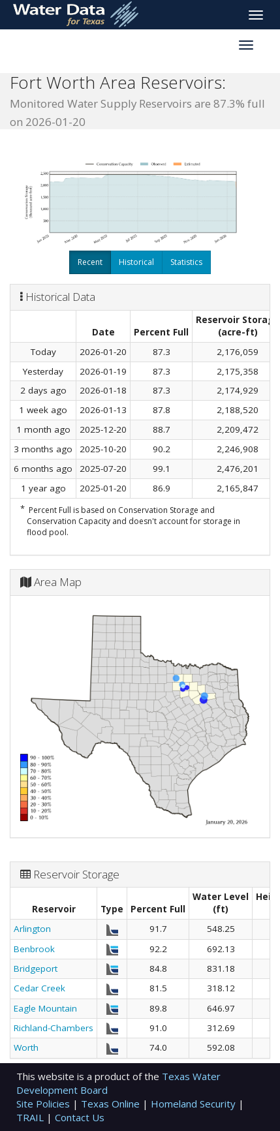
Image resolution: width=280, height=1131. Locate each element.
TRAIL (31, 1117)
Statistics (186, 262)
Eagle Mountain (45, 1008)
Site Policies (44, 1103)
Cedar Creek (39, 988)
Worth (26, 1047)
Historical (136, 262)
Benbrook (34, 949)
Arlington (32, 929)
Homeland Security (194, 1103)
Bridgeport (35, 968)
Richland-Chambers (53, 1028)
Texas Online (111, 1103)
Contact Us (79, 1117)
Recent (90, 262)
